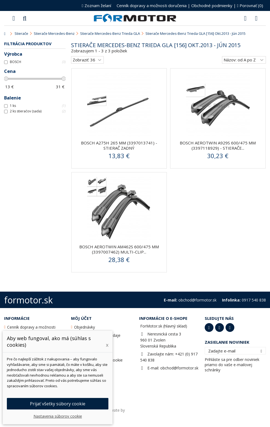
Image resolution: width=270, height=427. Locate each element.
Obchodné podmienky (211, 5)
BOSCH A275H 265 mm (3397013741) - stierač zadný (119, 145)
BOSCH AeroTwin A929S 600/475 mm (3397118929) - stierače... (218, 145)
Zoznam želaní (96, 5)
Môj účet (81, 318)
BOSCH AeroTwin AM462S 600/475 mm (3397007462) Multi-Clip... (119, 249)
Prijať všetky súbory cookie (57, 404)
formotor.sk (28, 300)
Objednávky (84, 327)
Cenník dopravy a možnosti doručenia (152, 5)
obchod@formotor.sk (179, 368)
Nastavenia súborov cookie (57, 416)
